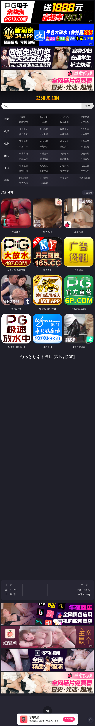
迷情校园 (23, 170)
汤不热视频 (85, 177)
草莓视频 (64, 177)
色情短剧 (44, 182)
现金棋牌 (64, 122)
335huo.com (47, 98)
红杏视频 (23, 182)
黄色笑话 (64, 170)
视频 (6, 131)
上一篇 (12, 590)
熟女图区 (64, 158)
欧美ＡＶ (64, 129)
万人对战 (64, 117)
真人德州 (44, 117)
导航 (6, 180)
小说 (6, 167)
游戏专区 (85, 117)
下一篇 (82, 590)
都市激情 (23, 165)
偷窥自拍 (23, 153)
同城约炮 (23, 177)
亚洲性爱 (23, 141)
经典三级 (44, 146)
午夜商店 (44, 177)
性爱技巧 (85, 170)
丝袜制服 (44, 134)
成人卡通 (64, 141)
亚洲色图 (44, 153)
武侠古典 (85, 165)
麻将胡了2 (23, 122)
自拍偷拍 (44, 129)
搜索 (87, 105)
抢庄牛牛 (85, 122)
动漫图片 (85, 153)
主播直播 (64, 134)
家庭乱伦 (44, 165)
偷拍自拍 (44, 141)
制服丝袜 (23, 146)
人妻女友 (64, 165)
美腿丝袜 (23, 158)
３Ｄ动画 (85, 129)
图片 (6, 155)
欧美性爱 (85, 141)
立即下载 (68, 719)
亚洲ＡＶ (23, 129)
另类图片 (85, 158)
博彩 (6, 119)
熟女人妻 (23, 134)
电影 (6, 143)
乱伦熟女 (64, 146)
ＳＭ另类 (85, 134)
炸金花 (44, 122)
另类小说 (44, 170)
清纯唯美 (44, 158)
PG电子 (23, 117)
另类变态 (85, 146)
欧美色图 (64, 153)
